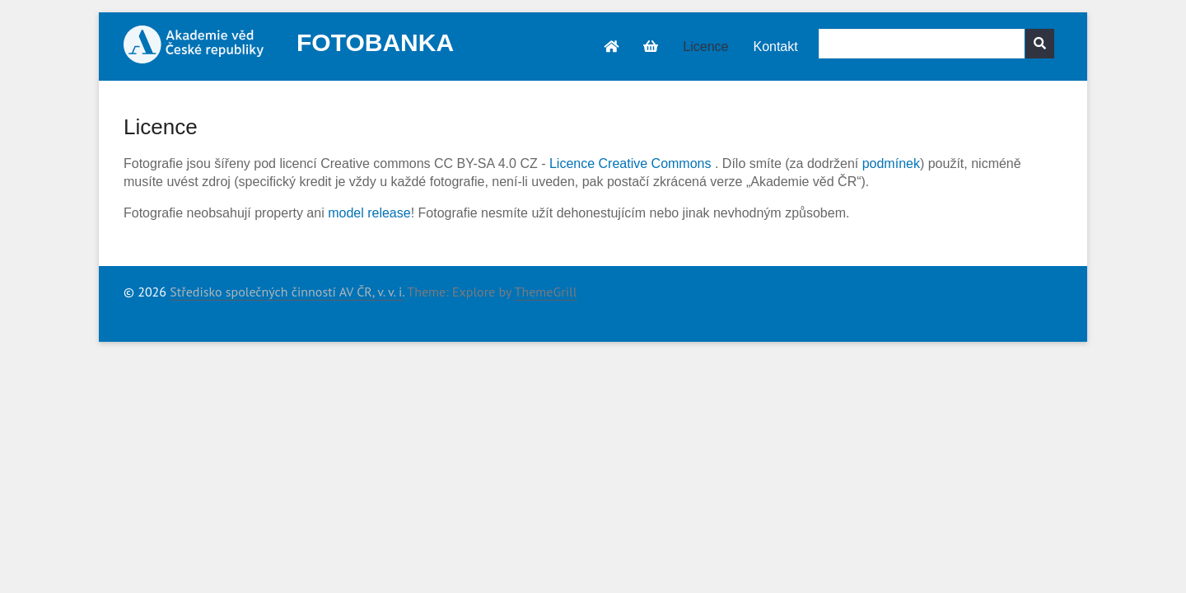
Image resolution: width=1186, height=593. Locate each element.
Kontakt (775, 47)
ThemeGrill (546, 291)
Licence (705, 47)
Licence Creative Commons (630, 163)
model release (369, 213)
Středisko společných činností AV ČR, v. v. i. (287, 291)
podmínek (891, 163)
